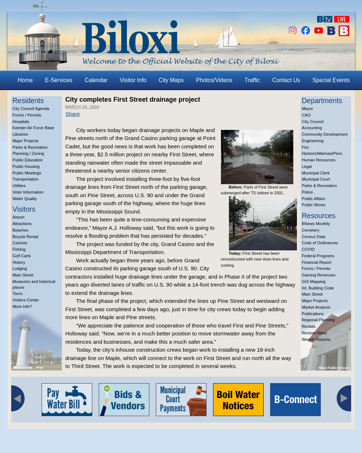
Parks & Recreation (30, 147)
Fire (305, 147)
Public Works (313, 205)
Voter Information (28, 192)
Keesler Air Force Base (33, 128)
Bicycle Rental (25, 236)
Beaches (21, 230)
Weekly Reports (316, 339)
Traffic (252, 80)
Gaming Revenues (319, 275)
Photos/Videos (214, 80)
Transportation (26, 179)
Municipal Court (316, 179)
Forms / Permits (27, 115)
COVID (308, 249)
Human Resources (319, 160)
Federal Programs (318, 256)
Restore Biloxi (314, 333)
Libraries (20, 134)
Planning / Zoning (28, 153)
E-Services (58, 80)
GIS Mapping (314, 281)
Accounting (312, 128)
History (19, 262)
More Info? (22, 306)
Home (25, 80)
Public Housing (26, 166)
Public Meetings (27, 173)
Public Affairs (313, 198)
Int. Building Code (318, 288)
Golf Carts (22, 256)
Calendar (96, 80)
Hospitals (21, 121)
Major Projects (26, 141)
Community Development (325, 134)
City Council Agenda (31, 108)
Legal (307, 166)
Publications (313, 314)
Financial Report (317, 262)
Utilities (19, 185)
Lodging (20, 268)
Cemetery (311, 230)
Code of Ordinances (320, 243)
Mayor (307, 108)
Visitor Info (133, 80)
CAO (306, 115)
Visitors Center (26, 300)
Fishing (19, 249)
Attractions (22, 223)
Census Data (313, 236)
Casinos (20, 243)
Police (307, 192)
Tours (18, 293)
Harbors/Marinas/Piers (322, 153)
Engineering (313, 141)
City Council (313, 121)
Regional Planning (318, 320)
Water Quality (25, 198)
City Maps (171, 80)
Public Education (28, 160)
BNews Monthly (316, 223)
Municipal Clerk (316, 173)
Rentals (309, 326)
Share (72, 114)
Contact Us (286, 80)
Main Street (23, 275)
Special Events (331, 80)
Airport (19, 217)
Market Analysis (316, 307)
